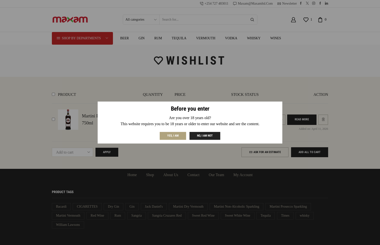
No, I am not (205, 135)
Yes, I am (173, 135)
